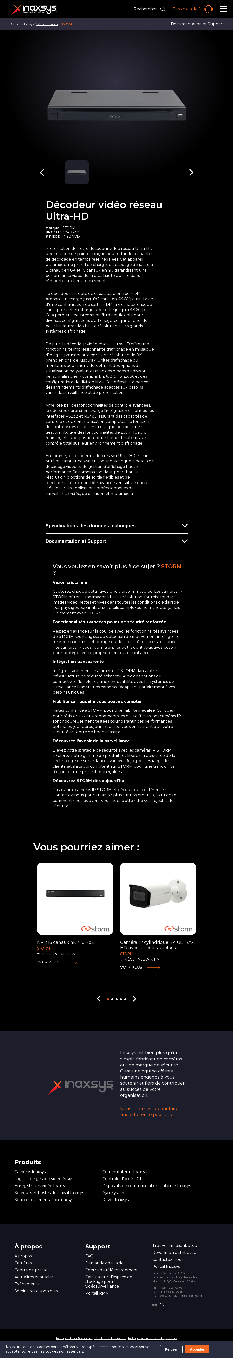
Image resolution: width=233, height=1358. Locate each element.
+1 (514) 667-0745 (171, 1291)
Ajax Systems (114, 1193)
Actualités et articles (33, 1277)
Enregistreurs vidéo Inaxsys (40, 1186)
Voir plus (48, 962)
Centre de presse (30, 1270)
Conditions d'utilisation (110, 1338)
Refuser (171, 1349)
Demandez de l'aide (104, 1263)
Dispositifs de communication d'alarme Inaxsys (146, 1186)
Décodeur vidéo (47, 24)
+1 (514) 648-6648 (170, 1287)
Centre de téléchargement (111, 1270)
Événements (26, 1284)
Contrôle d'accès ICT (122, 1179)
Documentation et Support (197, 24)
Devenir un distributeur (175, 1252)
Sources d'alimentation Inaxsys (43, 1200)
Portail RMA (96, 1293)
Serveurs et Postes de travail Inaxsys (49, 1193)
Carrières (23, 1263)
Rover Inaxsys (115, 1200)
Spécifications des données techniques (91, 525)
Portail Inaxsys (166, 1266)
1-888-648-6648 (190, 1295)
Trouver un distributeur (175, 1245)
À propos (23, 1256)
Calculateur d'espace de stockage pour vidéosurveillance (108, 1281)
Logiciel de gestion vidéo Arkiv (43, 1179)
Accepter (197, 1349)
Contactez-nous (167, 1259)
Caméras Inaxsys (30, 1172)
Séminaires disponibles (36, 1291)
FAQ (89, 1256)
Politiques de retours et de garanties (152, 1338)
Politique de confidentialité (74, 1338)
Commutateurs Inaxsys (124, 1172)
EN (158, 1305)
